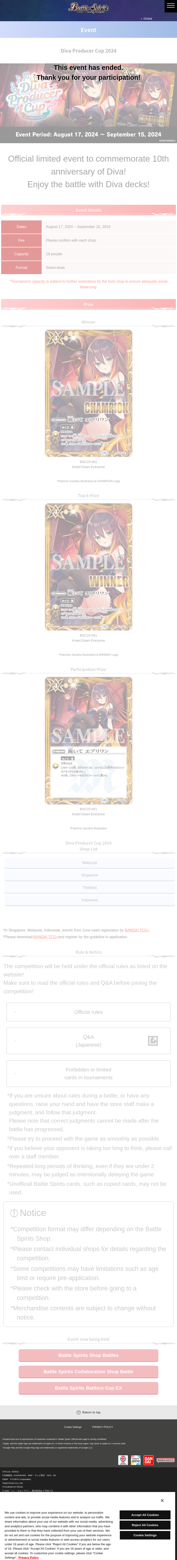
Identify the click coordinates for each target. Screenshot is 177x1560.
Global (148, 18)
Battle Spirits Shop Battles (88, 1362)
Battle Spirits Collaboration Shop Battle (88, 1379)
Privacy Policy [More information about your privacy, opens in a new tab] (28, 1557)
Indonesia (89, 900)
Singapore (89, 875)
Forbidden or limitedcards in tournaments (89, 1080)
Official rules (88, 1012)
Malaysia (89, 863)
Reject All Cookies (145, 1525)
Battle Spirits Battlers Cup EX (88, 1395)
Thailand (90, 888)
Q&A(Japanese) (88, 1044)
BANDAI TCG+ (137, 930)
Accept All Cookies (145, 1515)
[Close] (162, 1500)
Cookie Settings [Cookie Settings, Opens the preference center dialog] (144, 1535)
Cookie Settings (73, 1434)
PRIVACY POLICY (102, 1434)
